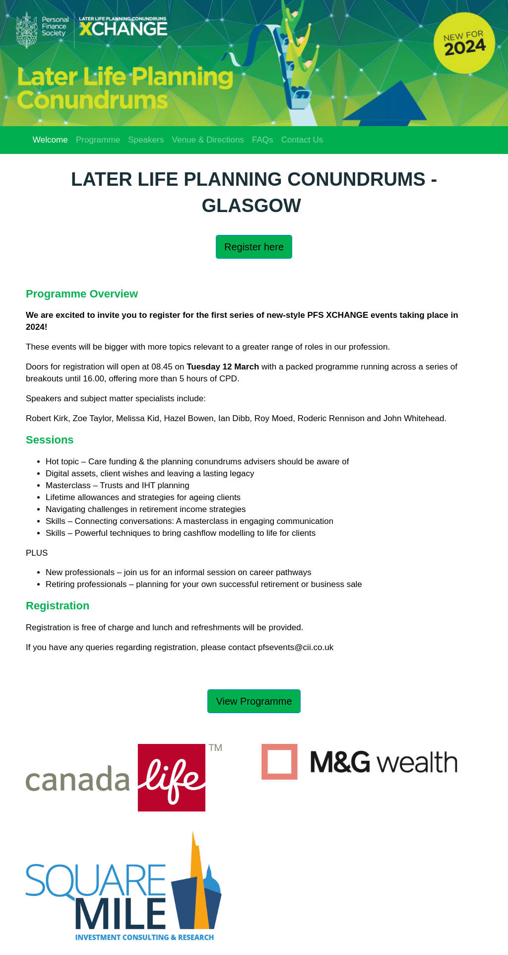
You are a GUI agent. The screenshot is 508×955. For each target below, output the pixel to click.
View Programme (254, 701)
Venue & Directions (208, 140)
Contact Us (302, 140)
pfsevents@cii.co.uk (295, 647)
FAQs (262, 140)
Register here (254, 246)
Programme (98, 140)
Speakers (146, 140)
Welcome (50, 140)
